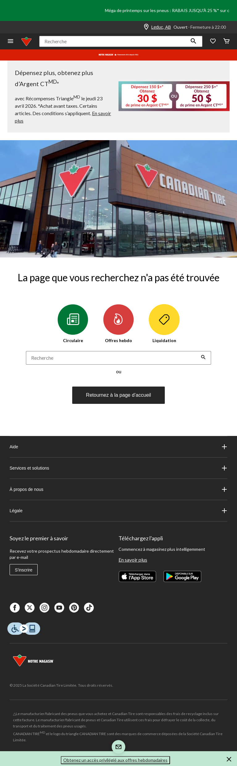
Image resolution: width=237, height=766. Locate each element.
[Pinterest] (74, 608)
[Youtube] (59, 608)
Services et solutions (118, 468)
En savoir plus (132, 560)
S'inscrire (23, 569)
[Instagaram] (44, 608)
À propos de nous (118, 489)
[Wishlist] (213, 41)
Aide (118, 447)
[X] (30, 608)
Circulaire (72, 323)
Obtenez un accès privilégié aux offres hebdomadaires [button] (115, 760)
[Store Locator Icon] (146, 27)
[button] (193, 41)
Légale (118, 511)
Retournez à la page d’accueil (118, 395)
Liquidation (164, 323)
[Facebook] (15, 608)
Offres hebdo (118, 323)
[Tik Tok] (89, 608)
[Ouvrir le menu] (10, 41)
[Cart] (226, 41)
